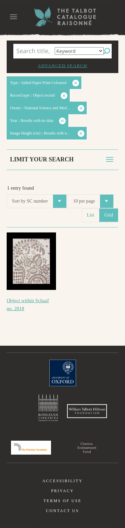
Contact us (62, 510)
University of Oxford (62, 373)
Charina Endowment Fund (87, 447)
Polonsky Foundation (31, 447)
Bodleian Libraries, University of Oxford (48, 408)
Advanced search (62, 65)
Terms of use (62, 500)
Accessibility (62, 481)
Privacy (62, 490)
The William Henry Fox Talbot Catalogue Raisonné (62, 17)
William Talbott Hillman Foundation (87, 411)
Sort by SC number (39, 201)
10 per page (93, 201)
